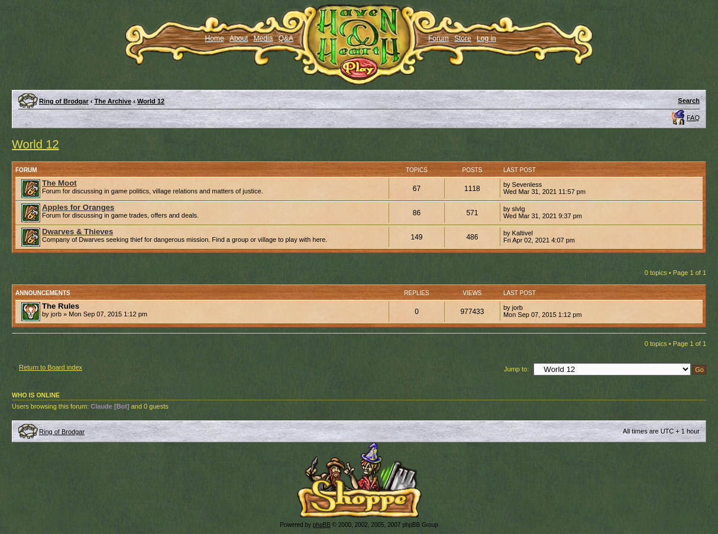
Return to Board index (50, 367)
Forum (438, 38)
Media (263, 38)
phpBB (322, 525)
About (238, 38)
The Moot (59, 183)
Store (462, 38)
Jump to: (516, 369)
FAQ (693, 117)
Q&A (286, 38)
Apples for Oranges (78, 207)
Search (689, 100)
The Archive (113, 101)
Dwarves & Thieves (77, 231)
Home (214, 38)
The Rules (60, 306)
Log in (486, 38)
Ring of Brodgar (64, 101)
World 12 (150, 101)
